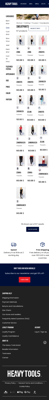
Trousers (35, 23)
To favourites (22, 43)
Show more (32, 229)
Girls (37, 4)
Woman (23, 4)
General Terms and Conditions (30, 383)
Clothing (27, 23)
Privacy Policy (10, 383)
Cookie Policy (24, 386)
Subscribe (25, 279)
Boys (43, 4)
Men (30, 4)
